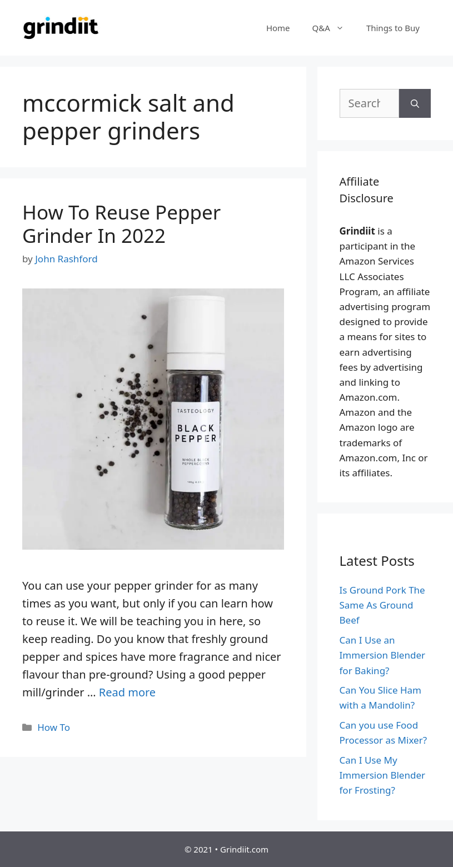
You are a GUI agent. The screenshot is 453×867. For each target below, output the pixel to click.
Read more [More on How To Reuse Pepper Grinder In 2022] (127, 692)
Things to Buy (393, 27)
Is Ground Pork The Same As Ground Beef (382, 605)
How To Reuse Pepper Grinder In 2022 (121, 223)
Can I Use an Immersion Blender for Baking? (383, 655)
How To (53, 727)
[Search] (415, 103)
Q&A (333, 27)
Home (278, 27)
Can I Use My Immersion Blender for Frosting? (383, 775)
